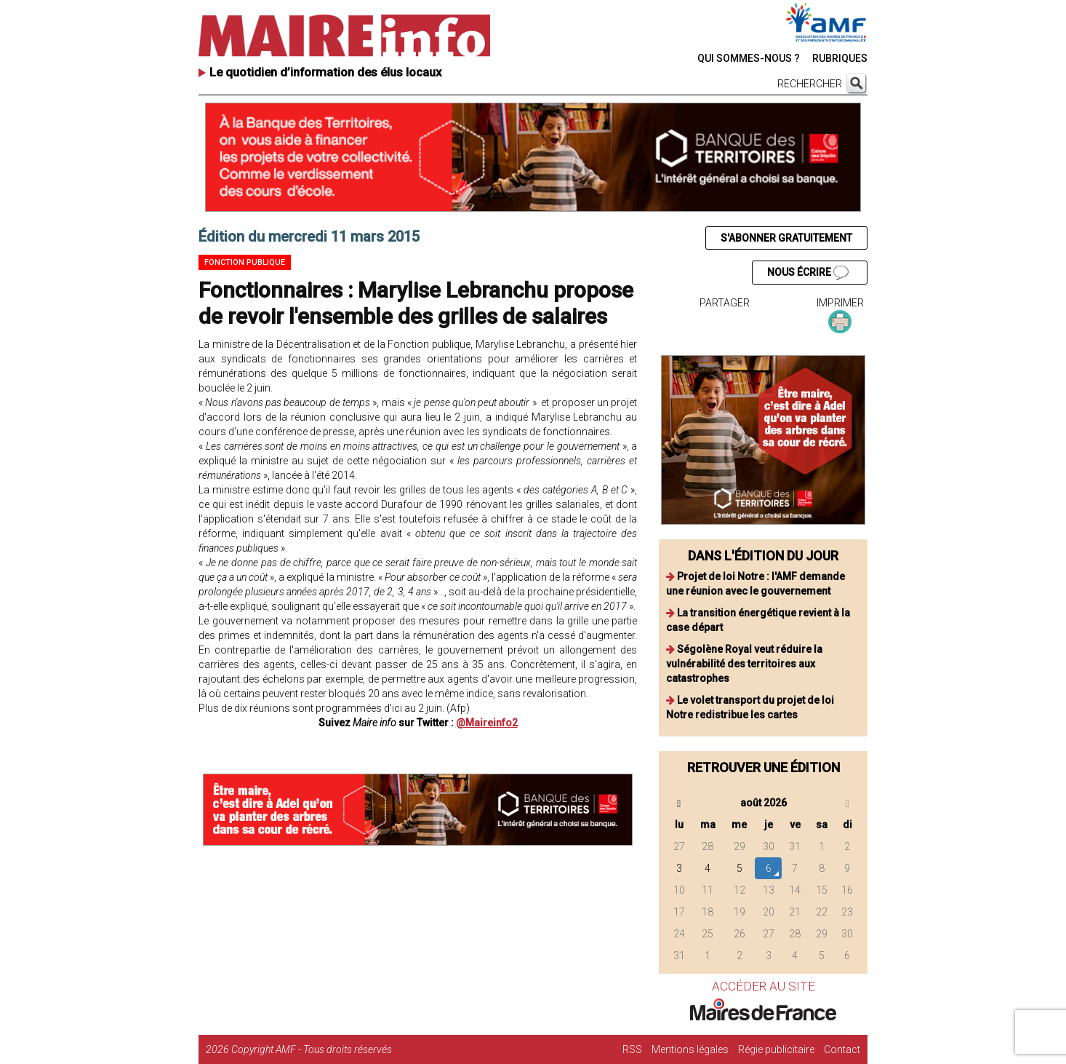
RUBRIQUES (839, 58)
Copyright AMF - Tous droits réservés (311, 1049)
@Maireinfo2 (487, 722)
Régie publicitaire (776, 1049)
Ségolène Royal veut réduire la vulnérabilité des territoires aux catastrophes (744, 663)
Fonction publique (244, 262)
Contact (842, 1049)
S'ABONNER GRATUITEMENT (786, 238)
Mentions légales (690, 1049)
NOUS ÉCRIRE (808, 273)
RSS (632, 1049)
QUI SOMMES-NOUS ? (748, 58)
